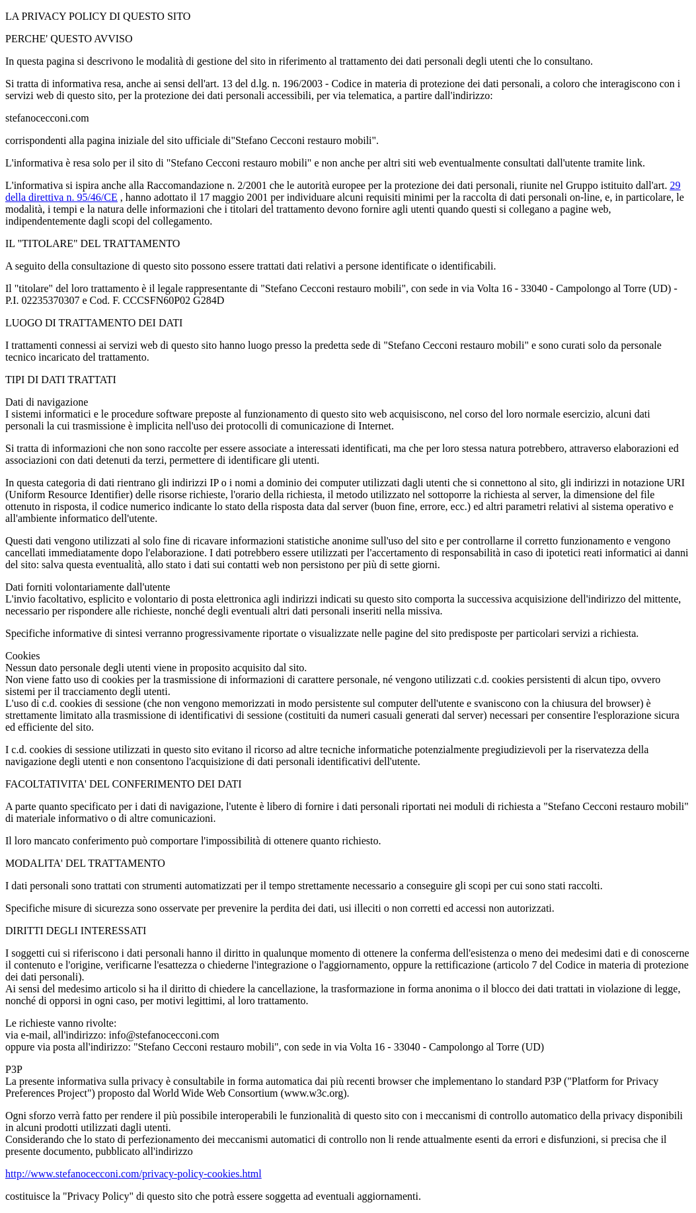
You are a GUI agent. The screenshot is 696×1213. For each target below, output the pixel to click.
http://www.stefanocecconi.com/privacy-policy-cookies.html (133, 1173)
